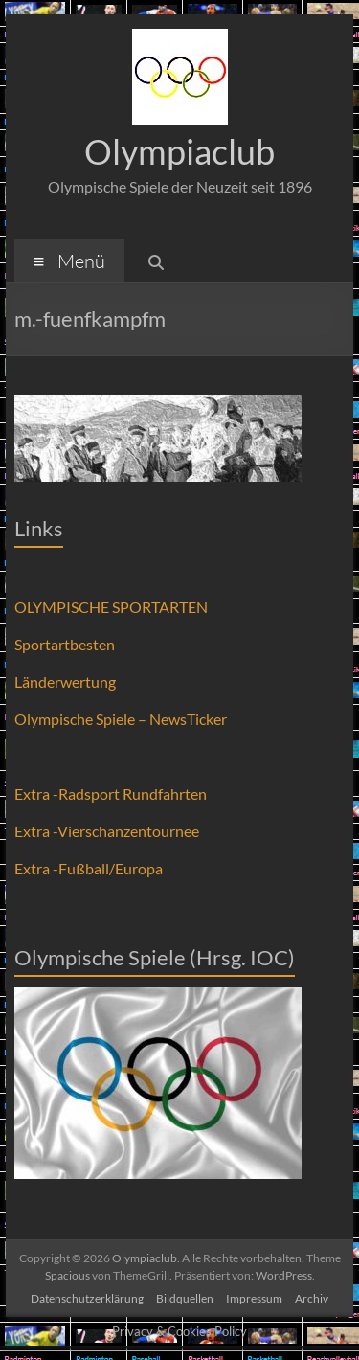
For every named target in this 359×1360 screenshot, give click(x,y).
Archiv (311, 1298)
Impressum (254, 1298)
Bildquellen (184, 1298)
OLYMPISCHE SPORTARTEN (111, 607)
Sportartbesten (64, 644)
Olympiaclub (179, 151)
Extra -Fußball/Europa (88, 868)
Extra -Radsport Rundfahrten (110, 793)
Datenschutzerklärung (87, 1298)
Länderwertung (65, 681)
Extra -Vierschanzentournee (106, 831)
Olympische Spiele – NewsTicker (120, 719)
